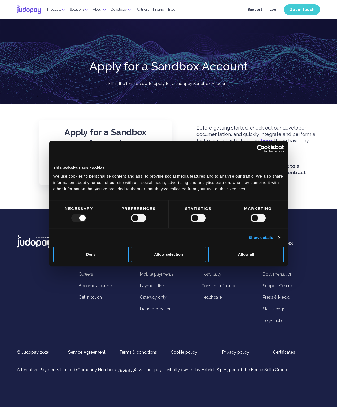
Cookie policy (184, 352)
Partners (142, 9)
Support (255, 9)
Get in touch (301, 9)
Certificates (284, 352)
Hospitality (211, 274)
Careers (85, 274)
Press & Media (276, 297)
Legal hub (272, 320)
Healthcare (211, 297)
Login (274, 9)
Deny (91, 254)
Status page (274, 308)
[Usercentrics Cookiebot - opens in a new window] (261, 149)
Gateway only (153, 297)
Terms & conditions (138, 352)
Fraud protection (156, 308)
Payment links (153, 285)
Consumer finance (218, 285)
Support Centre (277, 285)
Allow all (246, 254)
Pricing (158, 9)
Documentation (277, 274)
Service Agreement (87, 352)
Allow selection (168, 254)
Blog (172, 9)
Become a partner (95, 285)
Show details (260, 237)
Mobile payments (156, 274)
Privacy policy (235, 352)
